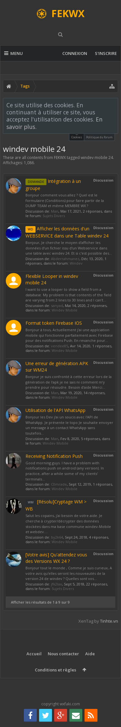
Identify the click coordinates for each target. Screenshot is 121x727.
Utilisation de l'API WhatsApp (55, 410)
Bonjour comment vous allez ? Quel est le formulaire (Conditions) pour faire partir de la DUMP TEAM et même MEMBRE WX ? (64, 200)
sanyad (57, 305)
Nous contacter (63, 654)
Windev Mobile (64, 310)
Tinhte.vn (109, 621)
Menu (13, 53)
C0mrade (59, 484)
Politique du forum (99, 137)
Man (54, 211)
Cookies (76, 136)
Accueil (34, 654)
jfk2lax (56, 584)
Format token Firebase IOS (53, 323)
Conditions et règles (55, 670)
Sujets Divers (54, 215)
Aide (90, 654)
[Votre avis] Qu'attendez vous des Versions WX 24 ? (56, 558)
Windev (76, 263)
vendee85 (59, 345)
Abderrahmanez (65, 258)
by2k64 (57, 537)
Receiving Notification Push (54, 456)
